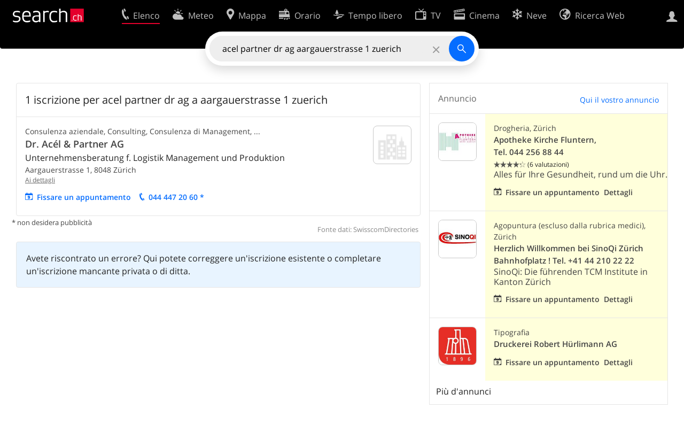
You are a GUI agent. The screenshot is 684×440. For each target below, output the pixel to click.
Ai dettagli (40, 179)
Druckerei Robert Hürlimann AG (555, 344)
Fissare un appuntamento (84, 197)
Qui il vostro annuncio (619, 100)
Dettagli (618, 192)
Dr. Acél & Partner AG (74, 143)
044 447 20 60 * (176, 197)
